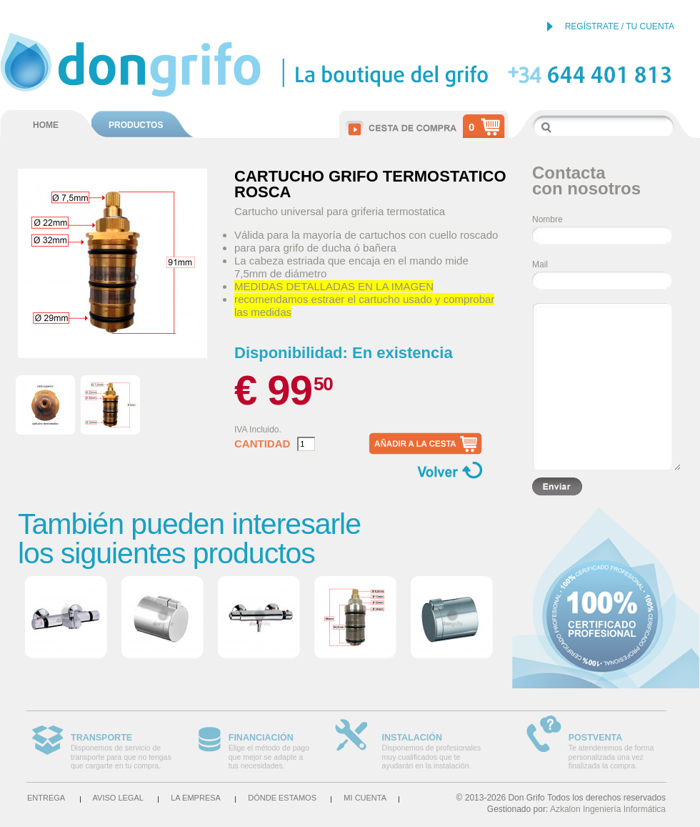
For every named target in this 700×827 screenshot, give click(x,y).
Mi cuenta (365, 797)
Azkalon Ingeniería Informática (608, 809)
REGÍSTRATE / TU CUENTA (619, 26)
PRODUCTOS (136, 125)
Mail (540, 264)
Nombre (547, 219)
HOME (46, 125)
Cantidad (262, 444)
